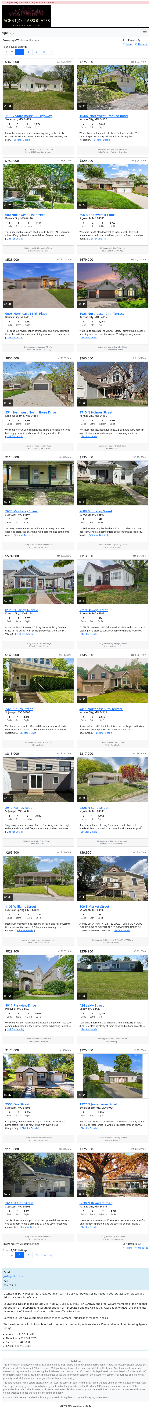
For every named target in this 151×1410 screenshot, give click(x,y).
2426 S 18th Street (19, 709)
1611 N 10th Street (19, 1203)
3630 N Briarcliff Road (95, 1203)
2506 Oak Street (17, 1104)
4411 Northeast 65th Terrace (101, 709)
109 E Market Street (94, 906)
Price (127, 44)
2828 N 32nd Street (93, 807)
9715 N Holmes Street (95, 412)
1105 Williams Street (20, 906)
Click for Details (22, 139)
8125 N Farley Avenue (21, 610)
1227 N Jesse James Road (98, 1104)
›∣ (51, 51)
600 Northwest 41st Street (25, 215)
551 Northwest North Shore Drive (30, 412)
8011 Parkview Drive (20, 1005)
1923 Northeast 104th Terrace (102, 313)
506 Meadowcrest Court (97, 215)
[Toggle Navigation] (144, 33)
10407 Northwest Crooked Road (103, 116)
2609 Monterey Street (95, 511)
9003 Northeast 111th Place (26, 313)
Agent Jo (8, 32)
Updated (141, 44)
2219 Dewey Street (93, 610)
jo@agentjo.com (13, 1276)
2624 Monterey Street (21, 511)
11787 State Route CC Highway (28, 116)
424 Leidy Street (91, 1005)
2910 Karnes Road (18, 807)
